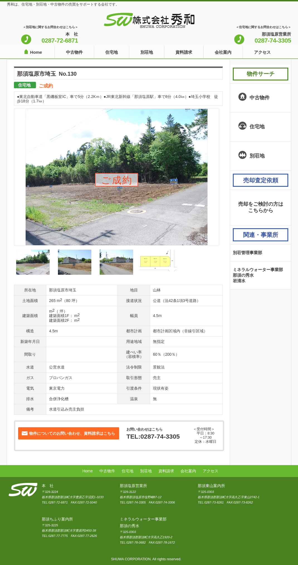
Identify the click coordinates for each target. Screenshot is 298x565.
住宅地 (111, 52)
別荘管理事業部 (247, 252)
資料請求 (183, 52)
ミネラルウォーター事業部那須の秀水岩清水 (258, 275)
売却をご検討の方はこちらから (260, 207)
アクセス (262, 52)
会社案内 (223, 52)
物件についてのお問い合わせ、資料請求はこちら (72, 433)
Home (36, 52)
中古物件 (74, 52)
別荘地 (146, 52)
